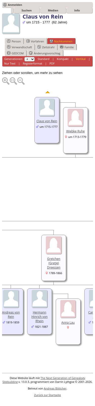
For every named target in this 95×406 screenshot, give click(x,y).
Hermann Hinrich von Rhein (39, 316)
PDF (51, 63)
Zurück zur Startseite (47, 395)
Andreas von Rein (11, 314)
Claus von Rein (46, 121)
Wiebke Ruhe (75, 131)
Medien (53, 10)
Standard (43, 59)
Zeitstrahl (45, 47)
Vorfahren (35, 41)
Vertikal (81, 59)
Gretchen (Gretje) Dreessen (54, 263)
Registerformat (32, 63)
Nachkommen (61, 41)
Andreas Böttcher (55, 388)
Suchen (27, 10)
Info (77, 10)
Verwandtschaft (19, 47)
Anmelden (15, 5)
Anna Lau (67, 322)
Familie (67, 47)
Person (14, 41)
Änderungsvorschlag (44, 53)
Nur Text (9, 63)
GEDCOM (15, 53)
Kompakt (62, 59)
